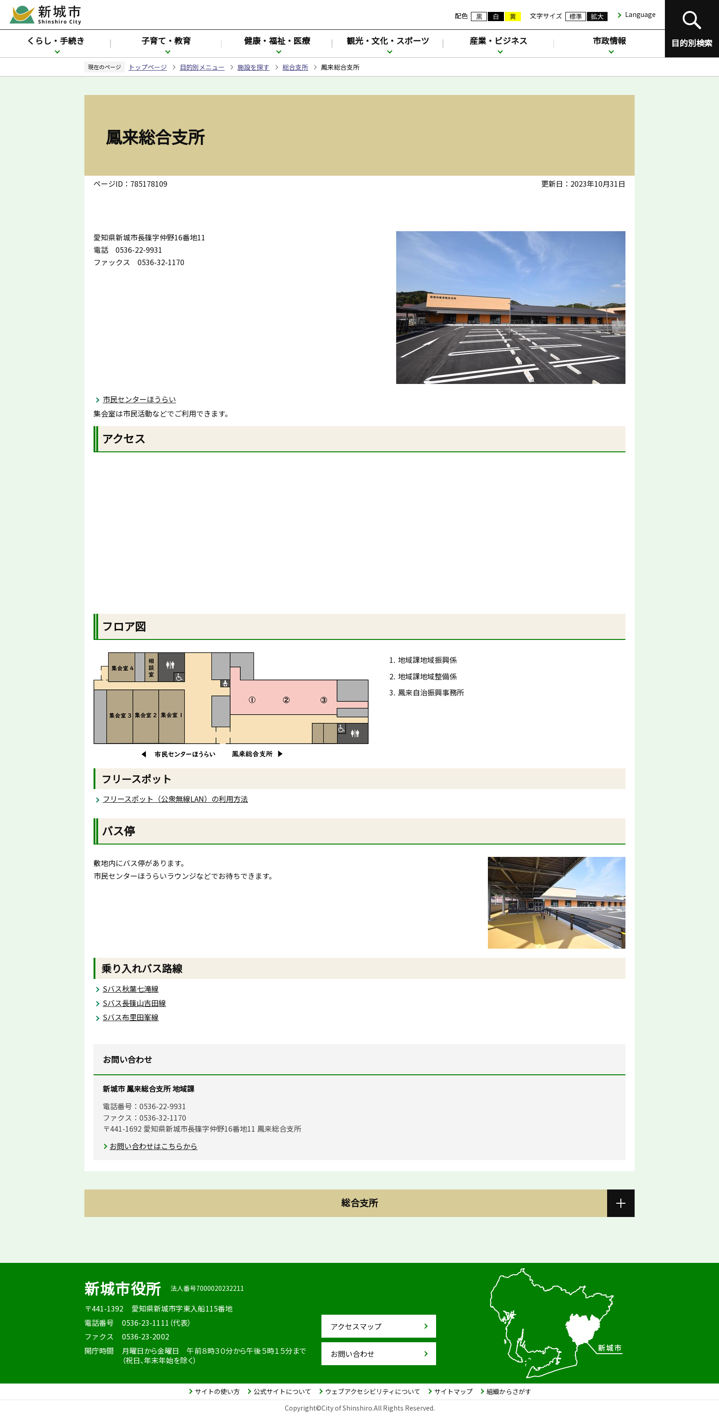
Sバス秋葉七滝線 (131, 988)
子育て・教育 (166, 40)
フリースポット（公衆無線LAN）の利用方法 (175, 798)
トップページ (147, 67)
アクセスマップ (356, 1326)
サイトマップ (453, 1391)
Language (640, 14)
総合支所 (295, 67)
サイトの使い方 (217, 1391)
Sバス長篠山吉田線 (134, 1002)
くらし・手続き (55, 40)
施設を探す (254, 67)
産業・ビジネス (498, 40)
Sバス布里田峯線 (131, 1016)
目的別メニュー (202, 67)
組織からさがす (509, 1391)
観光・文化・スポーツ (388, 40)
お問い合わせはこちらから (154, 1145)
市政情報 (609, 40)
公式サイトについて (282, 1391)
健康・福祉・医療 (277, 40)
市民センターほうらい (139, 399)
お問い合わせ (353, 1353)
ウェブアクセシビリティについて (372, 1391)
